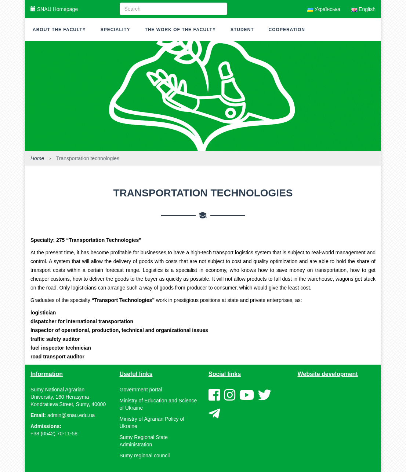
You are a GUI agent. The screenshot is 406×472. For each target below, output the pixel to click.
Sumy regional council (145, 455)
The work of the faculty (180, 29)
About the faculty (59, 29)
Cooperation (287, 29)
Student (242, 29)
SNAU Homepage (54, 9)
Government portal (141, 389)
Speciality (115, 29)
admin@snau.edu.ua (71, 415)
